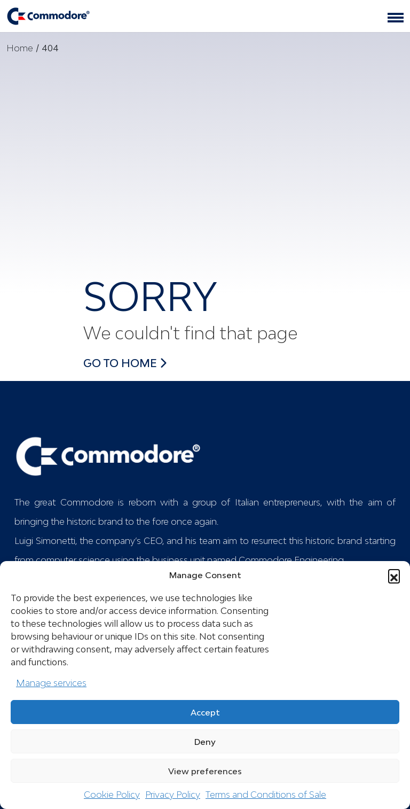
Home (19, 48)
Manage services (51, 683)
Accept (205, 712)
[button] (394, 575)
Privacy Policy (172, 794)
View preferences (205, 771)
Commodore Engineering (291, 560)
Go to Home (125, 362)
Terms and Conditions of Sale (266, 794)
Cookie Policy (112, 794)
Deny (205, 741)
